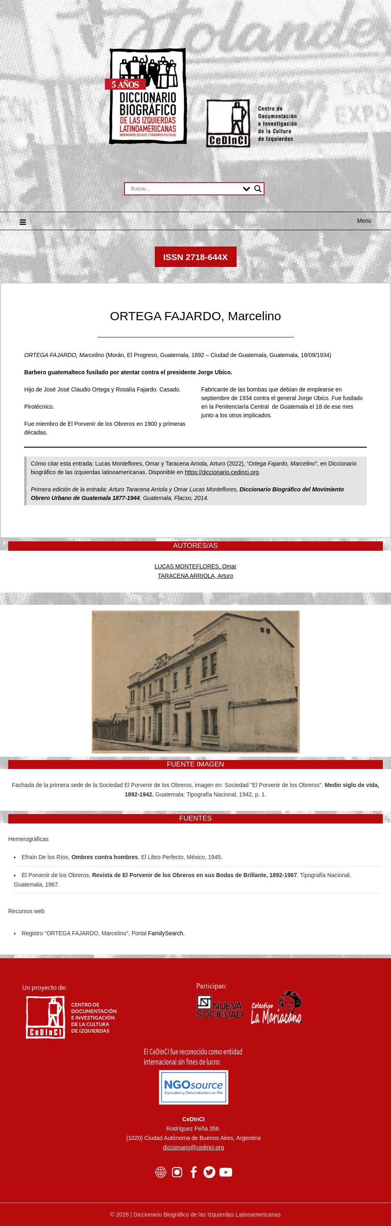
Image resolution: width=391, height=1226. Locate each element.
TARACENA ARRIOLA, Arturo (195, 575)
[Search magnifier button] (258, 189)
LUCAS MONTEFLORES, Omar (196, 566)
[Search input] (185, 189)
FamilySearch (165, 933)
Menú (364, 220)
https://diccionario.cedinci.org (222, 472)
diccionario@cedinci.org (193, 1147)
